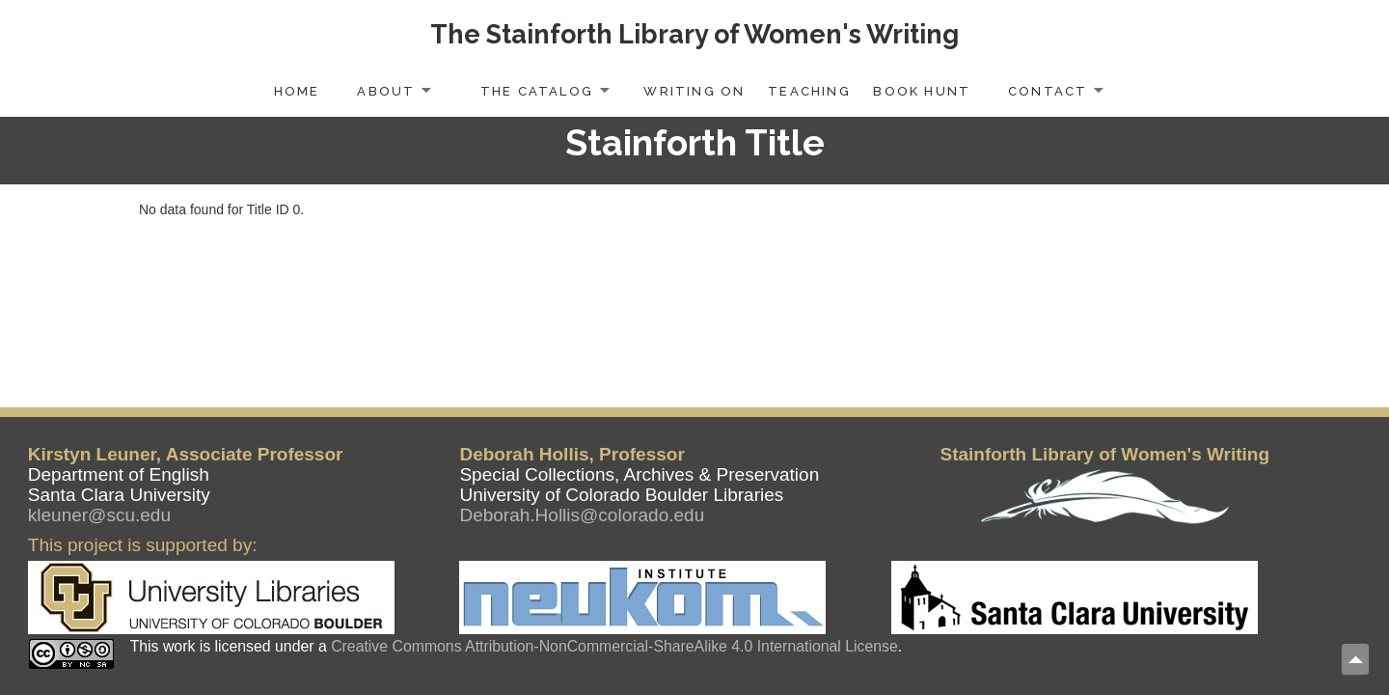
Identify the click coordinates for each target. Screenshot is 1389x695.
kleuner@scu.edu (99, 515)
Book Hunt (921, 91)
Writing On (694, 91)
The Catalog (536, 91)
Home (297, 91)
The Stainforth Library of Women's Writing (694, 34)
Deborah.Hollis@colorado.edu (581, 515)
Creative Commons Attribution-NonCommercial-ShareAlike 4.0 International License (614, 646)
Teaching (809, 91)
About (386, 91)
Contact (1047, 91)
